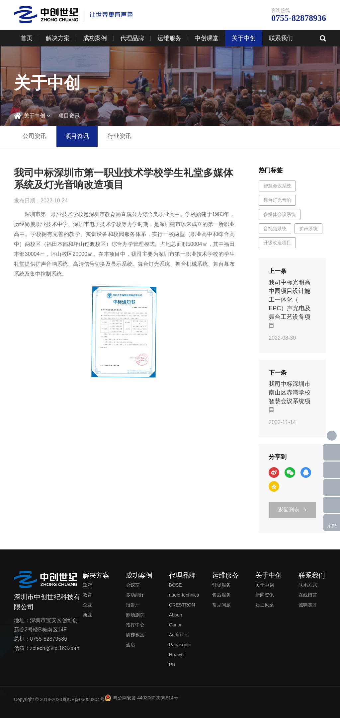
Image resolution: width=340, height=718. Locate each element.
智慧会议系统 (277, 185)
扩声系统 (308, 228)
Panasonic (180, 644)
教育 (87, 595)
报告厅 (133, 605)
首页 (27, 38)
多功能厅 (135, 595)
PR (172, 664)
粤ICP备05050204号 (83, 699)
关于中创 (244, 38)
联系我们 (281, 38)
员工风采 (264, 605)
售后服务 (221, 595)
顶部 (331, 525)
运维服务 (169, 38)
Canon (176, 624)
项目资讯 (69, 115)
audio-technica (184, 595)
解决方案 (58, 38)
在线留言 (307, 595)
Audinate (178, 634)
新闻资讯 (264, 595)
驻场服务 (221, 585)
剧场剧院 (135, 614)
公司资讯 (34, 136)
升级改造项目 (277, 242)
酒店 (130, 644)
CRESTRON (182, 605)
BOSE (175, 585)
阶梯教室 (135, 634)
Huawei (177, 654)
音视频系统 (275, 228)
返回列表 (292, 510)
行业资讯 (119, 136)
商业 (87, 614)
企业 (87, 605)
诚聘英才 (307, 605)
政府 (87, 585)
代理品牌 (132, 38)
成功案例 (95, 38)
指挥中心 (135, 624)
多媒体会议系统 (279, 214)
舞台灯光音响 (277, 200)
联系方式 (307, 585)
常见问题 (221, 605)
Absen (175, 614)
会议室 (133, 585)
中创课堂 (206, 38)
